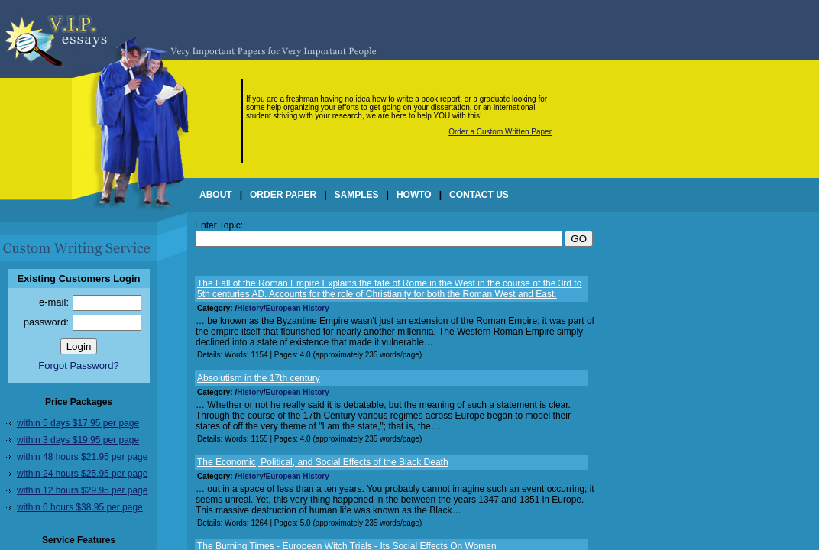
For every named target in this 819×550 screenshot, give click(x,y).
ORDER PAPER (283, 194)
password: (46, 322)
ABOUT (215, 194)
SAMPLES (357, 194)
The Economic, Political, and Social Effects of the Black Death (322, 462)
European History (297, 308)
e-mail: (54, 302)
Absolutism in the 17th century (258, 378)
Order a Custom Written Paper (500, 132)
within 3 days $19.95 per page (78, 440)
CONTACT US (479, 194)
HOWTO (414, 194)
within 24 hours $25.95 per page (82, 473)
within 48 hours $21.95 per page (82, 456)
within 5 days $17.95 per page (78, 423)
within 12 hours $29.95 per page (82, 490)
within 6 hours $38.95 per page (80, 507)
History (250, 308)
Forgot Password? (78, 365)
